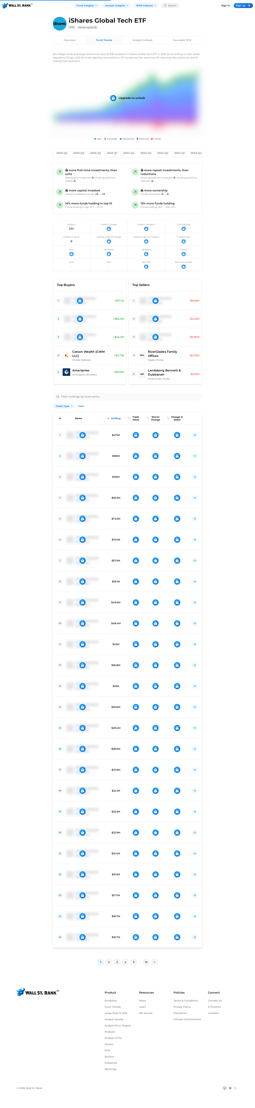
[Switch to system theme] (224, 1088)
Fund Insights (86, 5)
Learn (142, 1006)
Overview (70, 40)
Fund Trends (104, 40)
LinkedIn (213, 1013)
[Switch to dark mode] (235, 1088)
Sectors (109, 1056)
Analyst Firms (113, 1038)
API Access (145, 1013)
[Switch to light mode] (230, 1088)
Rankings (110, 1069)
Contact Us (215, 1000)
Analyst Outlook (143, 40)
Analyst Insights (117, 5)
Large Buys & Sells (116, 1013)
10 (146, 962)
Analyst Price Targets (118, 1025)
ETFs (107, 1050)
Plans (142, 1000)
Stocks (109, 1044)
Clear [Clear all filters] (81, 406)
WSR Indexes (146, 5)
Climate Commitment (187, 1019)
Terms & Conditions (186, 1000)
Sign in (225, 5)
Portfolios (111, 1000)
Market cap (87, 27)
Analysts (110, 1031)
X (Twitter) (214, 1006)
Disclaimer (180, 1013)
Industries (111, 1062)
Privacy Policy (182, 1006)
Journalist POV (182, 40)
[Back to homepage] (17, 5)
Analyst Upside (114, 1019)
